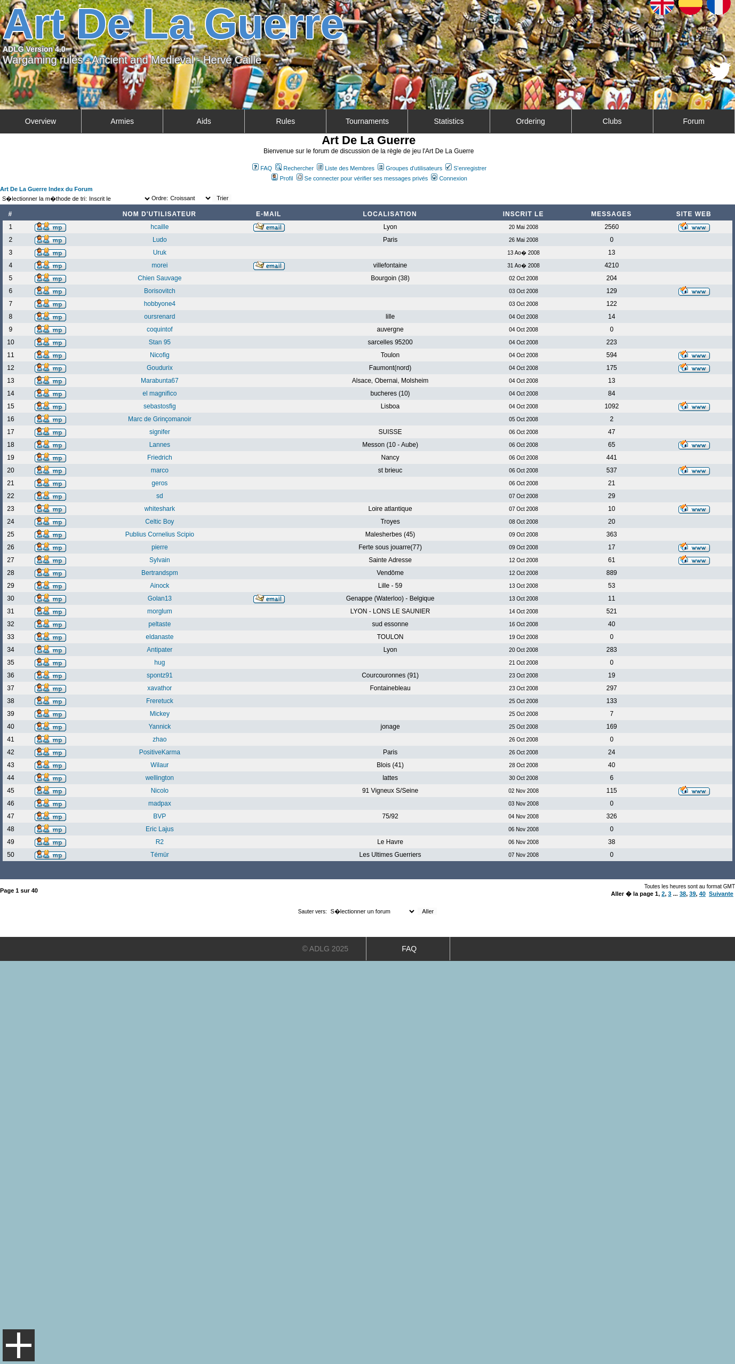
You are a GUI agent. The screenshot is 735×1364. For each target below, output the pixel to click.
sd (159, 496)
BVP (159, 816)
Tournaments (367, 121)
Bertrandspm (159, 573)
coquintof (160, 329)
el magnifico (159, 393)
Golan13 (160, 598)
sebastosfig (159, 406)
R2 (160, 842)
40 (702, 893)
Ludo (160, 239)
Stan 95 (160, 342)
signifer (159, 432)
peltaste (159, 624)
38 (683, 893)
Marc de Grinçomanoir (159, 419)
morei (159, 265)
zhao (159, 739)
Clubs (612, 121)
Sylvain (159, 560)
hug (159, 662)
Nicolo (160, 790)
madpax (159, 803)
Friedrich (159, 457)
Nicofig (160, 355)
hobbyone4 (159, 304)
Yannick (159, 726)
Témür (159, 854)
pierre (159, 547)
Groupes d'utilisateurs (410, 168)
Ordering (530, 121)
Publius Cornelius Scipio (159, 534)
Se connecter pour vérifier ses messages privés (362, 178)
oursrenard (159, 316)
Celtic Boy (159, 521)
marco (160, 470)
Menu (19, 1345)
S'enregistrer (465, 168)
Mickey (160, 714)
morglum (159, 611)
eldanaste (159, 637)
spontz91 (160, 675)
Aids (204, 121)
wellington (160, 778)
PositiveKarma (159, 752)
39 (692, 893)
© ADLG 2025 (325, 948)
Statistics (449, 121)
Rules (285, 121)
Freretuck (159, 701)
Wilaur (159, 765)
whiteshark (160, 509)
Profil (282, 178)
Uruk (159, 252)
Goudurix (160, 368)
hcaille (159, 227)
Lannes (159, 444)
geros (159, 483)
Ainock (159, 585)
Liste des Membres (345, 168)
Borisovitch (159, 291)
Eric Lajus (160, 829)
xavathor (159, 688)
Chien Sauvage (159, 278)
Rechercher (294, 168)
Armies (122, 121)
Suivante (721, 893)
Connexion (449, 178)
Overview (40, 121)
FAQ (262, 168)
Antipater (159, 649)
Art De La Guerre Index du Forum (46, 189)
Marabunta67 (160, 380)
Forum (694, 121)
